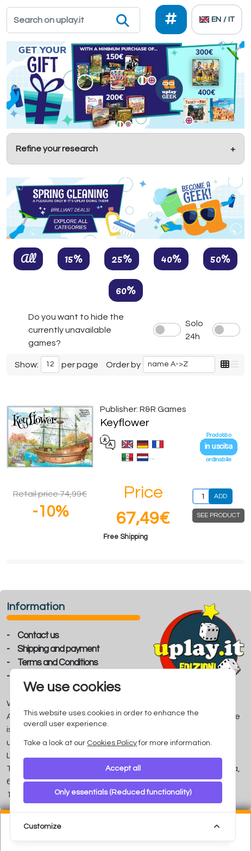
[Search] (73, 20)
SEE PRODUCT (218, 515)
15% (74, 258)
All (28, 258)
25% (121, 258)
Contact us (38, 635)
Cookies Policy (112, 743)
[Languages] (216, 19)
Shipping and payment (58, 649)
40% (171, 258)
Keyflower (124, 422)
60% (126, 290)
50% (220, 258)
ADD (220, 496)
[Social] (171, 19)
